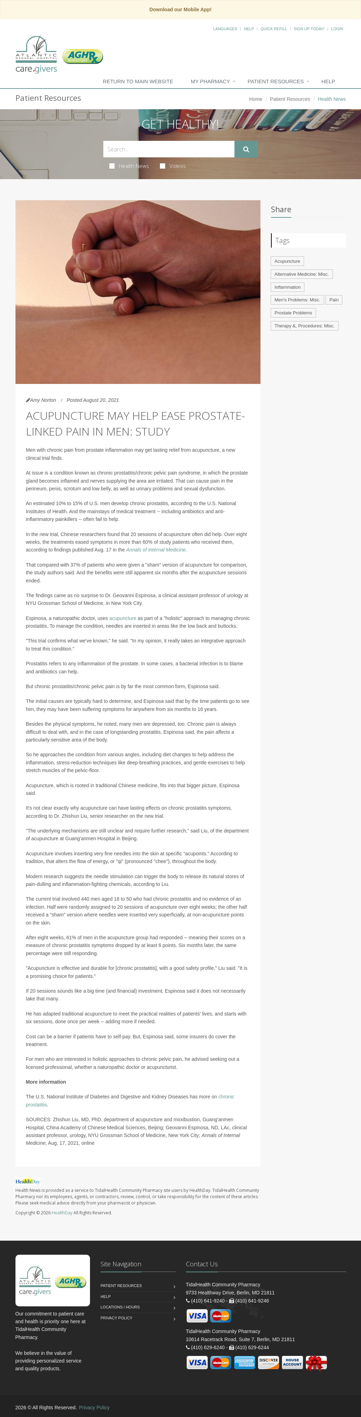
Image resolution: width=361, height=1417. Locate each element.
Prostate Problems (293, 312)
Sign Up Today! (309, 29)
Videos (173, 165)
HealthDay (62, 1213)
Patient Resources (275, 81)
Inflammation (288, 287)
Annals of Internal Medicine (156, 550)
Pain (334, 299)
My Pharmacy (210, 81)
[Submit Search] (246, 149)
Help (249, 29)
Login (337, 29)
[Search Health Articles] (168, 149)
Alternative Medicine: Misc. (302, 274)
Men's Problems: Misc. (297, 299)
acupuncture (122, 618)
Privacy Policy (117, 1318)
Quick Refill (273, 29)
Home (255, 99)
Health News (129, 165)
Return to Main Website (138, 81)
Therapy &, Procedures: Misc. (305, 325)
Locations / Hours (120, 1307)
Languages (225, 29)
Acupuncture (287, 261)
